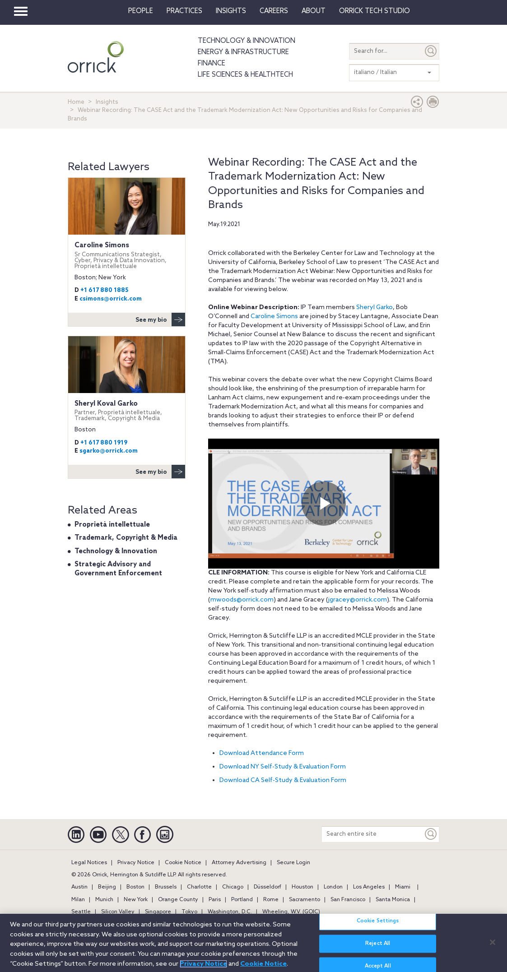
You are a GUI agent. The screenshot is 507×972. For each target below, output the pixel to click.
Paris (215, 900)
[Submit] (431, 51)
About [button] (314, 11)
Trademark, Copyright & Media (125, 538)
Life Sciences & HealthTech (245, 75)
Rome (271, 900)
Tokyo (189, 912)
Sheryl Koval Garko (126, 411)
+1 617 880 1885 (104, 290)
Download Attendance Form (261, 753)
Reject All (377, 943)
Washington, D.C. (230, 912)
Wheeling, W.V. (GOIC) (291, 912)
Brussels (166, 887)
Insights (107, 102)
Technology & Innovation (246, 41)
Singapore (158, 912)
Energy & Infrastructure (243, 52)
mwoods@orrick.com (242, 600)
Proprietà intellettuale (112, 525)
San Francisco (347, 900)
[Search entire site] (372, 834)
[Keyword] (431, 834)
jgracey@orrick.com (357, 600)
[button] (417, 104)
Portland (242, 900)
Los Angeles (369, 887)
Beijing (107, 887)
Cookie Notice (183, 863)
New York (136, 900)
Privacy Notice (135, 863)
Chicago (232, 887)
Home (76, 102)
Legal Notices (89, 863)
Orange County (178, 900)
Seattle (81, 912)
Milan (78, 900)
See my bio (160, 319)
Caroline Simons (274, 316)
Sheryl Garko (374, 307)
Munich (104, 900)
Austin (79, 887)
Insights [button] (231, 11)
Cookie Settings (378, 921)
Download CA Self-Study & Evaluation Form (282, 780)
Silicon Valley (118, 912)
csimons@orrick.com (110, 299)
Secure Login (293, 863)
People (140, 11)
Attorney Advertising (239, 863)
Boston (135, 887)
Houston (302, 887)
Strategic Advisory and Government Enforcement (118, 569)
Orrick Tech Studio (374, 11)
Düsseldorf (267, 887)
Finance (211, 64)
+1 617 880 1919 (103, 443)
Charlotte (199, 887)
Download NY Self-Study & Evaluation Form (282, 767)
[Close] (492, 942)
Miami (402, 887)
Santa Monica (393, 900)
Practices (184, 11)
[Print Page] (433, 104)
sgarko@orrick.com (108, 451)
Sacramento (304, 900)
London (333, 887)
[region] (253, 943)
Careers (274, 11)
